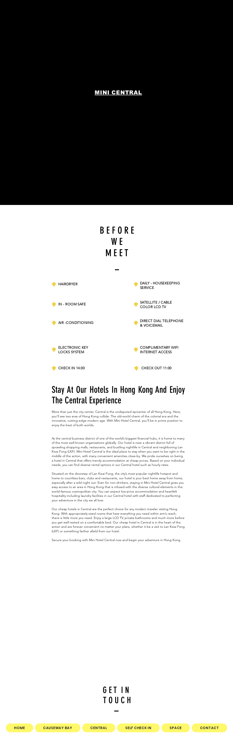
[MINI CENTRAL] (118, 92)
